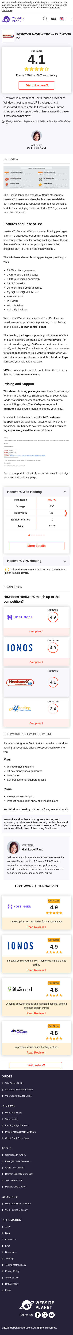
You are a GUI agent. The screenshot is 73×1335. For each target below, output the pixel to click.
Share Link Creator (14, 1167)
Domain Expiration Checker (19, 1174)
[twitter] (45, 1315)
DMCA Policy (11, 1284)
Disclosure (10, 1252)
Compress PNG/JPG (15, 1155)
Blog (7, 1233)
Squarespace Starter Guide (19, 1089)
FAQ (7, 1246)
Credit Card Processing (17, 1138)
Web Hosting (11, 1119)
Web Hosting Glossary (16, 1210)
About (8, 1226)
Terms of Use (12, 1277)
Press (8, 1290)
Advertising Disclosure (44, 828)
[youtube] (52, 1315)
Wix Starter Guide (14, 1083)
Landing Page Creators (17, 1125)
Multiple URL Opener (15, 1186)
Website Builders (13, 1112)
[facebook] (38, 1315)
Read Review (35, 927)
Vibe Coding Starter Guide (18, 1096)
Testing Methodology (15, 1265)
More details (36, 546)
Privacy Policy (12, 1271)
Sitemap (9, 1258)
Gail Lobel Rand (36, 148)
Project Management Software (20, 1132)
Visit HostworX (37, 85)
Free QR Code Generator (18, 1161)
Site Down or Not (13, 1180)
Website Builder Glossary (18, 1203)
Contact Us (10, 1239)
